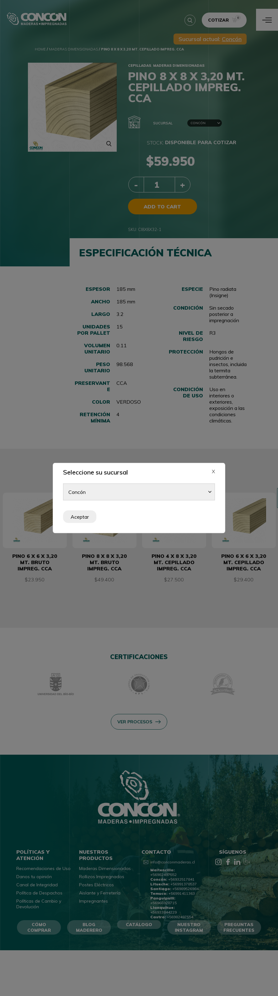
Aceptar (80, 517)
